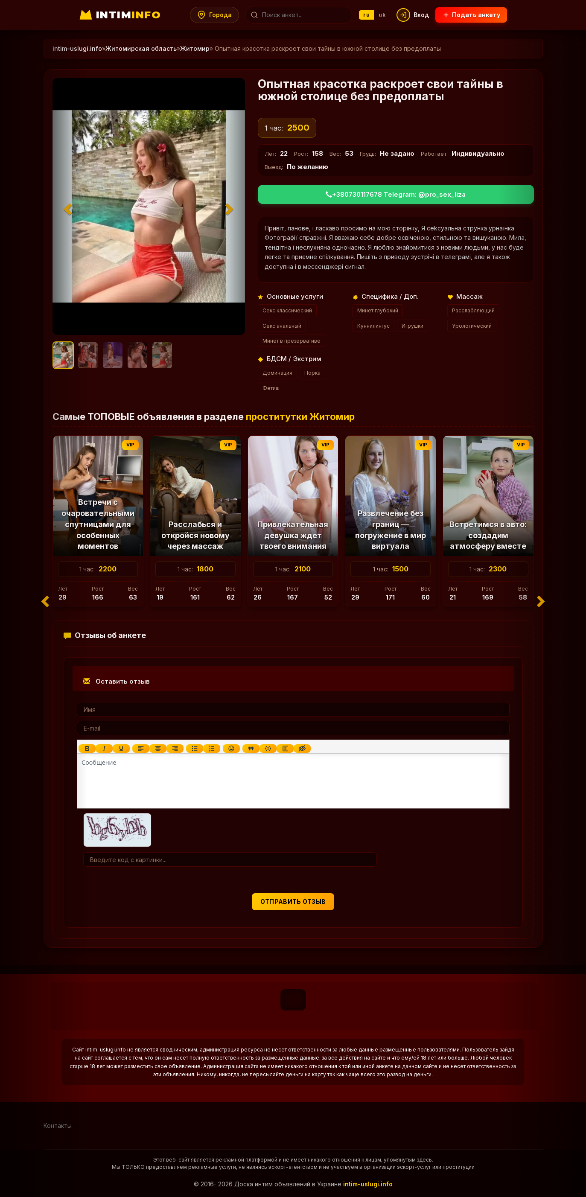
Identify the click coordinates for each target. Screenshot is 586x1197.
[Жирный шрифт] (86, 748)
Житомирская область (141, 48)
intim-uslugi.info (368, 1184)
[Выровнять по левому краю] (140, 748)
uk (382, 15)
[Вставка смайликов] (230, 748)
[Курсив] (103, 748)
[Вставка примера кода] (267, 748)
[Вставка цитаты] (250, 748)
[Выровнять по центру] (157, 748)
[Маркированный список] (194, 748)
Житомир (195, 48)
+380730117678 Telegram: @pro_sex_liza (396, 194)
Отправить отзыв (293, 901)
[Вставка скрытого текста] (301, 748)
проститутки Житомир (300, 416)
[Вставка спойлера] (284, 748)
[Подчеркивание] (120, 748)
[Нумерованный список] (211, 748)
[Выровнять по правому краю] (174, 748)
